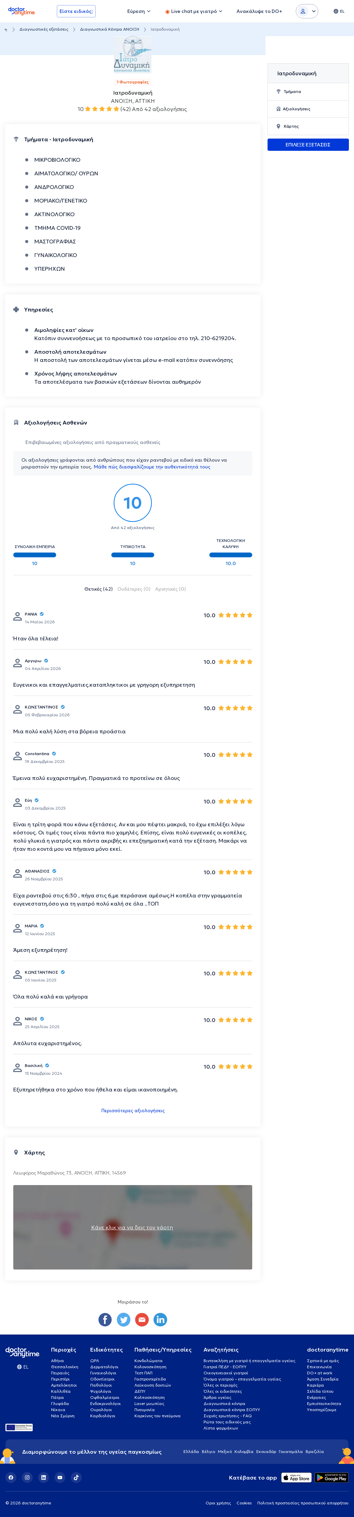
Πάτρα (57, 1397)
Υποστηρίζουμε (321, 1409)
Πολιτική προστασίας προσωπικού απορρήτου (303, 1502)
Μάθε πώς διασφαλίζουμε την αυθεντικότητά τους (152, 467)
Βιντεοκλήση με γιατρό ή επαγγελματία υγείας (249, 1360)
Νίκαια (58, 1409)
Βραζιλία (315, 1451)
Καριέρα (315, 1385)
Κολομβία (244, 1451)
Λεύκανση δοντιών (152, 1385)
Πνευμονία (144, 1409)
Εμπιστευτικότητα (324, 1403)
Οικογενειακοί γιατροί (226, 1372)
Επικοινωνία (319, 1366)
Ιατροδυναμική (297, 73)
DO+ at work (319, 1372)
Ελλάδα (191, 1451)
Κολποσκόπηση (149, 1397)
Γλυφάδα (60, 1403)
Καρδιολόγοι (102, 1415)
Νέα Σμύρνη (63, 1415)
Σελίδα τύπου (320, 1391)
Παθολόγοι (101, 1385)
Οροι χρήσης (218, 1502)
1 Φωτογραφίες (133, 81)
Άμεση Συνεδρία (323, 1379)
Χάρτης (287, 126)
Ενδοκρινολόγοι (105, 1403)
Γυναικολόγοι (103, 1372)
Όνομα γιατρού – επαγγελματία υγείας (242, 1379)
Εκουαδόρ (266, 1451)
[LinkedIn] (43, 1477)
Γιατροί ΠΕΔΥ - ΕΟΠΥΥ (225, 1366)
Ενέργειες (316, 1397)
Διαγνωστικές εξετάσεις (43, 29)
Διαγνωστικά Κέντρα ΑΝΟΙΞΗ (109, 29)
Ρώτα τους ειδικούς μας (227, 1421)
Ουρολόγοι (101, 1409)
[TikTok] (76, 1477)
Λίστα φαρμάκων (221, 1428)
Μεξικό (225, 1451)
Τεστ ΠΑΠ (143, 1372)
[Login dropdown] (307, 11)
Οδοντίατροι (102, 1379)
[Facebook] (10, 1477)
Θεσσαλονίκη (64, 1366)
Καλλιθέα (61, 1391)
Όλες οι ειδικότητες (223, 1391)
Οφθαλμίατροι (104, 1397)
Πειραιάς (60, 1372)
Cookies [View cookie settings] (244, 1502)
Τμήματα (288, 91)
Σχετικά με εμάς (323, 1360)
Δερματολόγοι (104, 1366)
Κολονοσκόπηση (150, 1366)
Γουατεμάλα (291, 1451)
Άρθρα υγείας (217, 1397)
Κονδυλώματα (148, 1360)
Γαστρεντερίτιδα (150, 1379)
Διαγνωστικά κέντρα (224, 1403)
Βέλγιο (208, 1451)
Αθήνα (57, 1360)
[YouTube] (59, 1477)
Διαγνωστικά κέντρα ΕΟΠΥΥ (232, 1409)
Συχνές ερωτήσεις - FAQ (228, 1415)
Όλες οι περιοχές (221, 1385)
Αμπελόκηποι (64, 1385)
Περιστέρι (60, 1379)
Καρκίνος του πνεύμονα (157, 1415)
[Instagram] (27, 1477)
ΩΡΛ (94, 1360)
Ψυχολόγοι (100, 1391)
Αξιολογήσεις (293, 108)
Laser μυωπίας (149, 1403)
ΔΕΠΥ (139, 1391)
